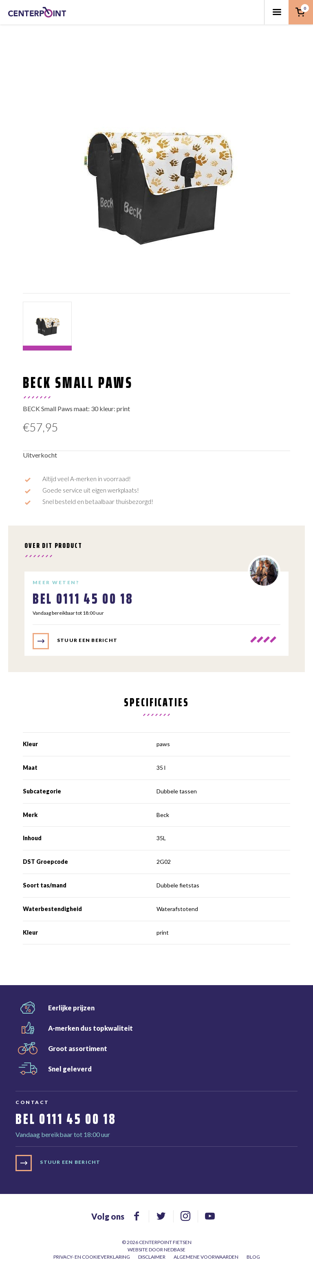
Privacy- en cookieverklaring (91, 1257)
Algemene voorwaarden (206, 1257)
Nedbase (174, 1249)
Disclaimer (151, 1257)
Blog (253, 1257)
